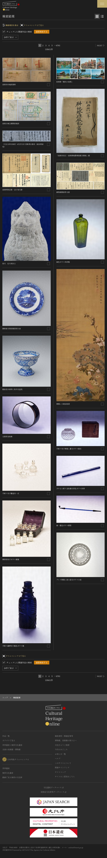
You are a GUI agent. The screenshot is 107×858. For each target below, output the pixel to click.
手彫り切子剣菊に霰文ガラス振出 (69, 448)
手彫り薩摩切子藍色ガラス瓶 (13, 646)
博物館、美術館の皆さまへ (66, 740)
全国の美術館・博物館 (11, 749)
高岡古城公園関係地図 (10, 123)
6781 (58, 45)
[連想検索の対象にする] (48, 84)
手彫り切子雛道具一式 (10, 493)
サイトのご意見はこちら (65, 776)
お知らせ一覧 (60, 754)
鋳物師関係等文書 (63, 192)
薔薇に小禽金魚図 (63, 404)
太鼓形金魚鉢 (7, 436)
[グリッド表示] (97, 16)
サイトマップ (60, 772)
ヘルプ (57, 758)
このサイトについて (63, 763)
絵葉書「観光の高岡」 (64, 81)
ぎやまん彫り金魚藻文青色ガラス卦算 (70, 488)
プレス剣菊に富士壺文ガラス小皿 (69, 579)
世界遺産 (6, 768)
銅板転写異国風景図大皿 (11, 328)
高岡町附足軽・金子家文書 (12, 189)
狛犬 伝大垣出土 (9, 263)
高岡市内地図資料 (9, 84)
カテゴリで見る (8, 740)
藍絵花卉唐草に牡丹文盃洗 (12, 389)
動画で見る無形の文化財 (12, 777)
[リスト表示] (102, 16)
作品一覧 (6, 736)
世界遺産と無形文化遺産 (12, 745)
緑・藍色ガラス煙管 (63, 525)
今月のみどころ (61, 749)
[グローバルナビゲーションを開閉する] (102, 4)
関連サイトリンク (62, 767)
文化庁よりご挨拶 (62, 745)
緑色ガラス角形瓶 (63, 262)
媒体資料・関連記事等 (64, 736)
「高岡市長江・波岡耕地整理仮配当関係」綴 (73, 155)
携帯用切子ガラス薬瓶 (10, 559)
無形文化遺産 (7, 773)
